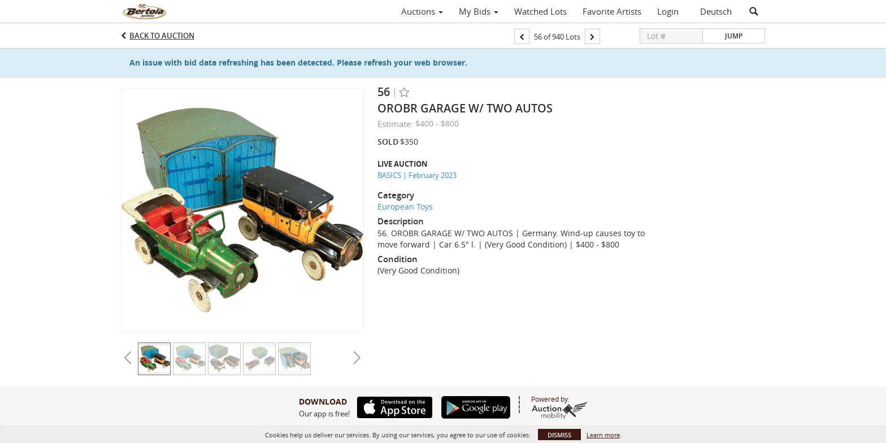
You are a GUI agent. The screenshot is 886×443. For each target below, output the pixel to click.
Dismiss (559, 435)
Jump (733, 36)
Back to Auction (161, 36)
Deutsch (716, 11)
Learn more (603, 435)
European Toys (405, 206)
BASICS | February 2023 (417, 175)
